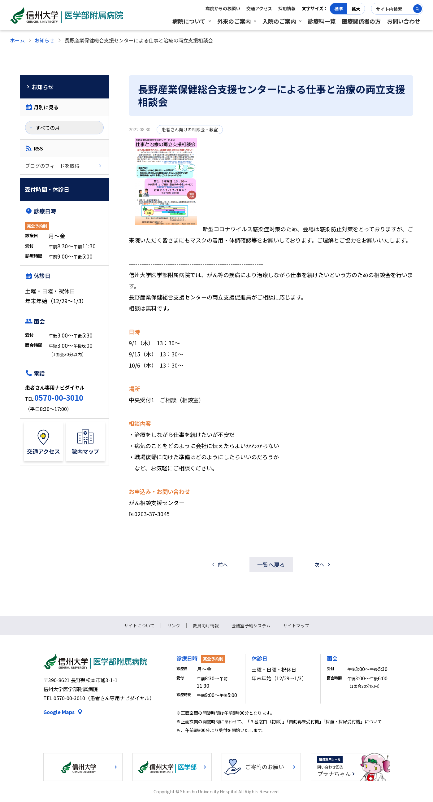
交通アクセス (259, 8)
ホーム (17, 40)
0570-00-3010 (58, 397)
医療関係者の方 (361, 21)
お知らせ (44, 40)
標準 (338, 9)
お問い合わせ (403, 21)
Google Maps (59, 712)
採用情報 (287, 8)
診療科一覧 (322, 21)
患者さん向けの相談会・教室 (190, 129)
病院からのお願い (223, 8)
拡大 (356, 9)
